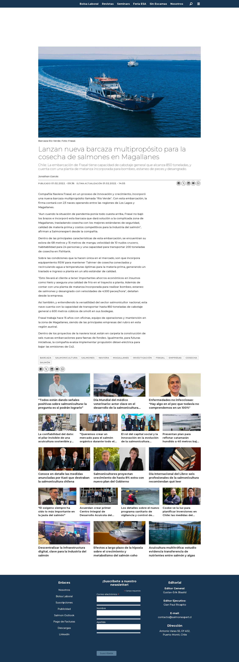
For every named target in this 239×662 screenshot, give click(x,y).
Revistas (108, 3)
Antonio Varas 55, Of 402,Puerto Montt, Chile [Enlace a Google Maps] (174, 633)
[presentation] (120, 640)
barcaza (45, 357)
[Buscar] (191, 4)
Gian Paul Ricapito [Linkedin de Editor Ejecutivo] (175, 604)
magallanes (121, 357)
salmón (45, 362)
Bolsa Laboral (89, 3)
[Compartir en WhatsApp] (198, 183)
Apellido (101, 622)
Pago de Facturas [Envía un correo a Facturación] (64, 622)
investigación (142, 357)
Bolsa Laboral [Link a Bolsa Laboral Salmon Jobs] (64, 596)
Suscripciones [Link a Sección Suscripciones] (64, 603)
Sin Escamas (158, 3)
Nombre (101, 608)
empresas (175, 357)
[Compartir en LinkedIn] (188, 183)
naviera (104, 357)
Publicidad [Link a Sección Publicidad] (64, 609)
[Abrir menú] (198, 4)
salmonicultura (66, 357)
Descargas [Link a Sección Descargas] (64, 628)
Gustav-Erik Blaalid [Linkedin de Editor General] (174, 592)
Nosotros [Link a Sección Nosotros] (64, 590)
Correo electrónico (108, 594)
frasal (160, 357)
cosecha (191, 357)
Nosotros (176, 3)
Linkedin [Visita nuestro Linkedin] (64, 635)
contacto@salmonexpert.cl (175, 617)
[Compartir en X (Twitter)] (183, 183)
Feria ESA (139, 3)
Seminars (123, 3)
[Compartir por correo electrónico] (193, 183)
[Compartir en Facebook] (178, 183)
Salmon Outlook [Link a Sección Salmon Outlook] (64, 616)
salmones (88, 357)
